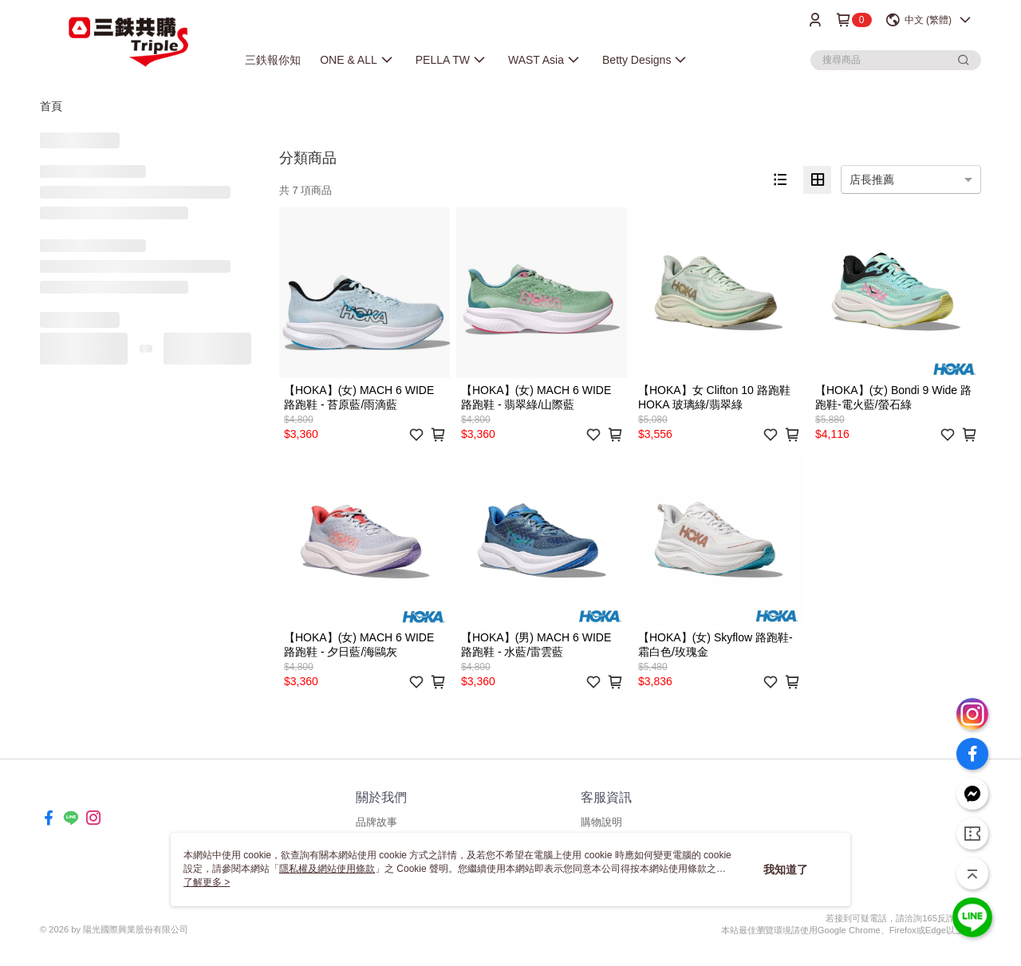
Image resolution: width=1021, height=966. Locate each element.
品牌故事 (376, 822)
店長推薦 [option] (872, 179)
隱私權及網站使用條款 (327, 868)
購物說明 (601, 822)
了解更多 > (206, 882)
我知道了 (785, 869)
